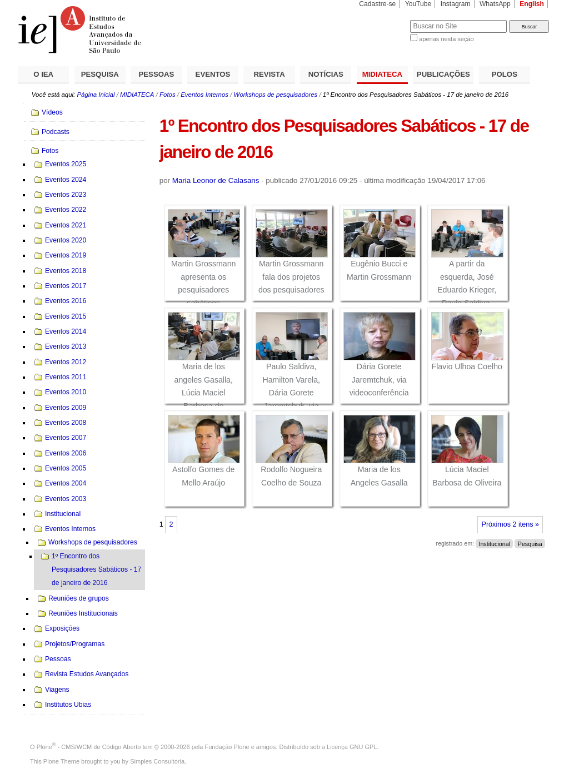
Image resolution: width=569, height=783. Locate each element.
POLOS (504, 74)
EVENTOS (213, 74)
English (532, 4)
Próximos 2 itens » (510, 524)
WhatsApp (495, 4)
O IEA (43, 74)
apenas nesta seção (446, 39)
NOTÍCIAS (325, 74)
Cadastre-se (377, 4)
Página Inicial (95, 94)
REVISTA (269, 74)
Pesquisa (530, 543)
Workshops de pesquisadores (276, 94)
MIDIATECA (382, 74)
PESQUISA (100, 74)
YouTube (418, 4)
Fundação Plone (227, 747)
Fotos (167, 94)
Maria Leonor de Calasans (215, 180)
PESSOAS (156, 74)
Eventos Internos (204, 94)
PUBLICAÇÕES (443, 74)
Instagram (456, 4)
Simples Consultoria (157, 761)
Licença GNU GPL (352, 747)
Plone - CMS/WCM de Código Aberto (89, 747)
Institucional (494, 543)
